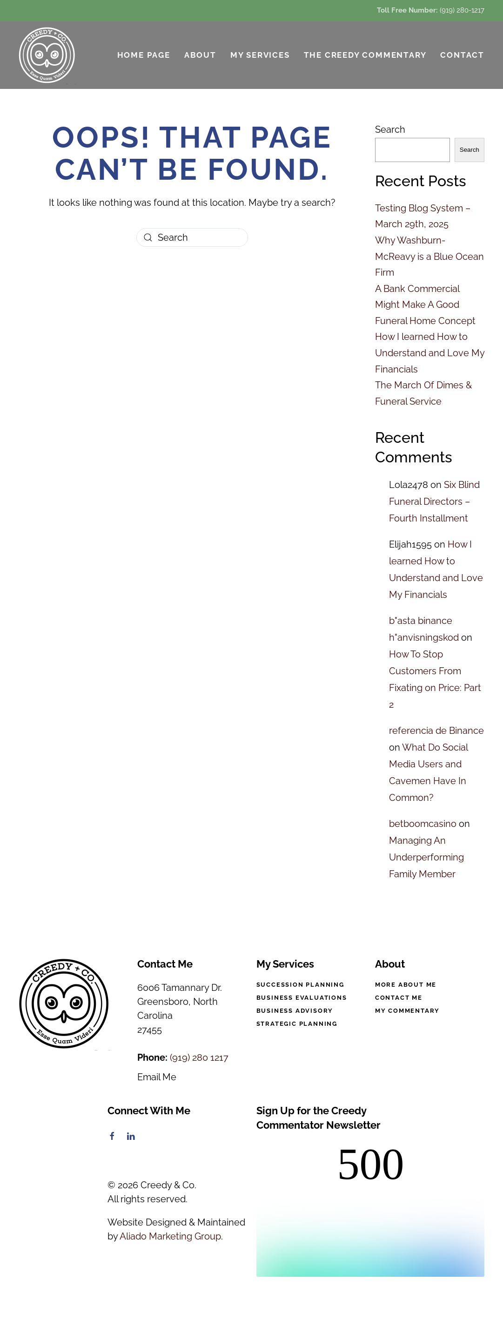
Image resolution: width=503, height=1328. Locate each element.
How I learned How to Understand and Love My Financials (429, 352)
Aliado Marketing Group (170, 1236)
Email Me (156, 1077)
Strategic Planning (296, 1023)
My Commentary (407, 1010)
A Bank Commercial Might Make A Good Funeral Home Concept (425, 304)
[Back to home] (48, 55)
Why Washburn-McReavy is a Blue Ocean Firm (429, 256)
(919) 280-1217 (462, 10)
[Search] (192, 237)
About (200, 55)
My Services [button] (260, 55)
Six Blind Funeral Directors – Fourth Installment (434, 501)
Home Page (143, 55)
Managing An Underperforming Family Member (426, 857)
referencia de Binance (436, 730)
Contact (462, 55)
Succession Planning (300, 984)
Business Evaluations (301, 997)
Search (390, 129)
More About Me (405, 984)
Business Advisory (295, 1010)
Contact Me (399, 997)
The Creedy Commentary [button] (365, 55)
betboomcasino (422, 823)
